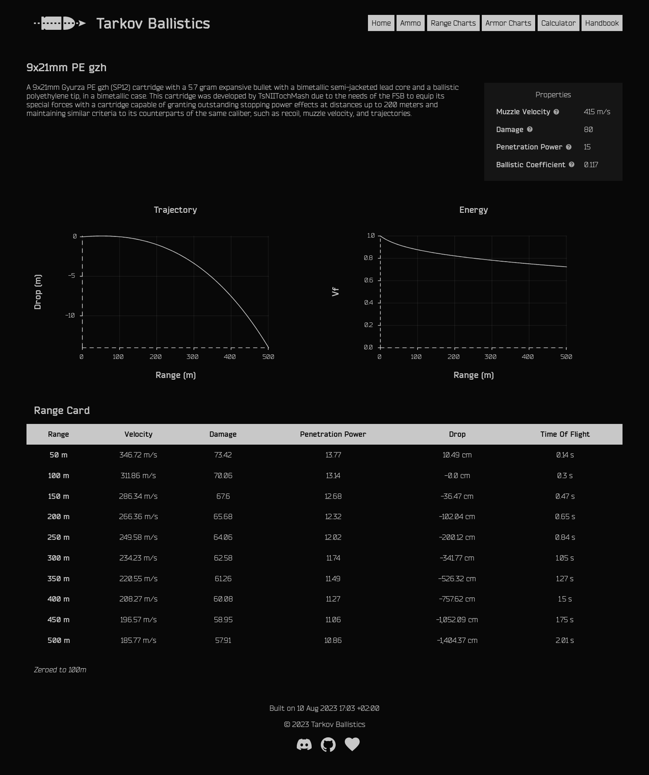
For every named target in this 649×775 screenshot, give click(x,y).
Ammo (410, 23)
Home (381, 23)
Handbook (602, 23)
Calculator (558, 23)
